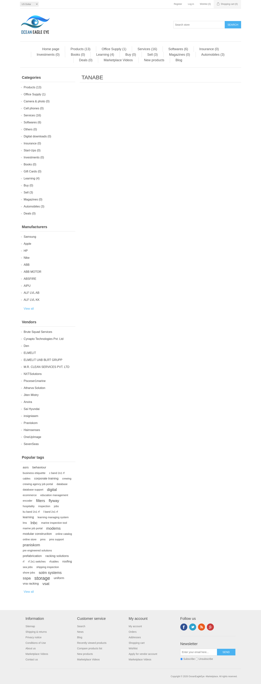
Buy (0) (130, 54)
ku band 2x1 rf (31, 511)
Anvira (28, 402)
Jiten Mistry (31, 394)
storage (42, 578)
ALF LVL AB (31, 292)
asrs (26, 467)
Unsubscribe (206, 658)
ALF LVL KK (32, 299)
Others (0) (30, 129)
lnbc (34, 523)
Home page (50, 49)
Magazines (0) (179, 54)
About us (31, 648)
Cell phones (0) (34, 108)
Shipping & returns (36, 631)
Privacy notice (34, 637)
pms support (56, 539)
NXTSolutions (33, 373)
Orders (133, 631)
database (62, 484)
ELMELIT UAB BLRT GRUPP (43, 359)
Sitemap (30, 626)
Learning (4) (105, 54)
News (80, 631)
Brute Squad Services (38, 331)
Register (178, 4)
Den (26, 345)
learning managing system (53, 517)
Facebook (183, 627)
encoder (27, 500)
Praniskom (31, 423)
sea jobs (28, 567)
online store (30, 539)
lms (25, 522)
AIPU (27, 285)
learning (28, 517)
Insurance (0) (209, 49)
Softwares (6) (178, 49)
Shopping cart (137, 642)
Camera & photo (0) (37, 101)
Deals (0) (85, 60)
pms (42, 539)
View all (29, 308)
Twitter (192, 627)
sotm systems (50, 573)
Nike (27, 257)
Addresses (135, 637)
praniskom (31, 545)
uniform (59, 578)
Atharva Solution (34, 387)
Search (81, 626)
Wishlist (133, 648)
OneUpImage (32, 437)
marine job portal (33, 528)
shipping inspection (47, 567)
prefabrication (32, 556)
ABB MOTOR (32, 271)
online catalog (63, 533)
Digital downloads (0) (37, 136)
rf (23, 561)
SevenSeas (31, 444)
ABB (27, 264)
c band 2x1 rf (56, 473)
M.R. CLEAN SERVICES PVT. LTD (46, 366)
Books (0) (78, 54)
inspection (44, 506)
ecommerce (30, 495)
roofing (67, 561)
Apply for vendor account (143, 653)
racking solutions (57, 556)
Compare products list (89, 648)
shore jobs (29, 572)
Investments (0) (48, 54)
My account (135, 626)
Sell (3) (152, 54)
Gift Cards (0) (32, 171)
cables (27, 478)
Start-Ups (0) (32, 150)
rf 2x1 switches (36, 561)
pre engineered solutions (37, 550)
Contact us (32, 659)
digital (52, 490)
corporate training (46, 478)
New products (154, 60)
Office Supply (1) (114, 49)
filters (40, 501)
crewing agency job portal (38, 484)
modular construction (37, 534)
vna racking (31, 583)
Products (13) (80, 49)
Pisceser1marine (35, 380)
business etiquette (34, 473)
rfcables (54, 561)
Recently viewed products (92, 642)
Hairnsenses (32, 430)
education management (54, 495)
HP (26, 250)
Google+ (210, 627)
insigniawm (31, 416)
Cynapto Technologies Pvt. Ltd (44, 338)
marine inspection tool (54, 522)
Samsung (30, 236)
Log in (191, 4)
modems (53, 528)
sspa (27, 578)
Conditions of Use (36, 642)
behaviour (39, 467)
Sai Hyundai (32, 409)
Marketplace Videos (118, 60)
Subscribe (189, 658)
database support (33, 489)
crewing (66, 478)
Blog (179, 60)
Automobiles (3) (213, 54)
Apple (27, 243)
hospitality (29, 506)
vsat (45, 584)
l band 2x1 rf (50, 511)
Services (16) (147, 49)
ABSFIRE (30, 278)
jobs (56, 506)
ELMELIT (30, 352)
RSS (201, 627)
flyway (54, 501)
